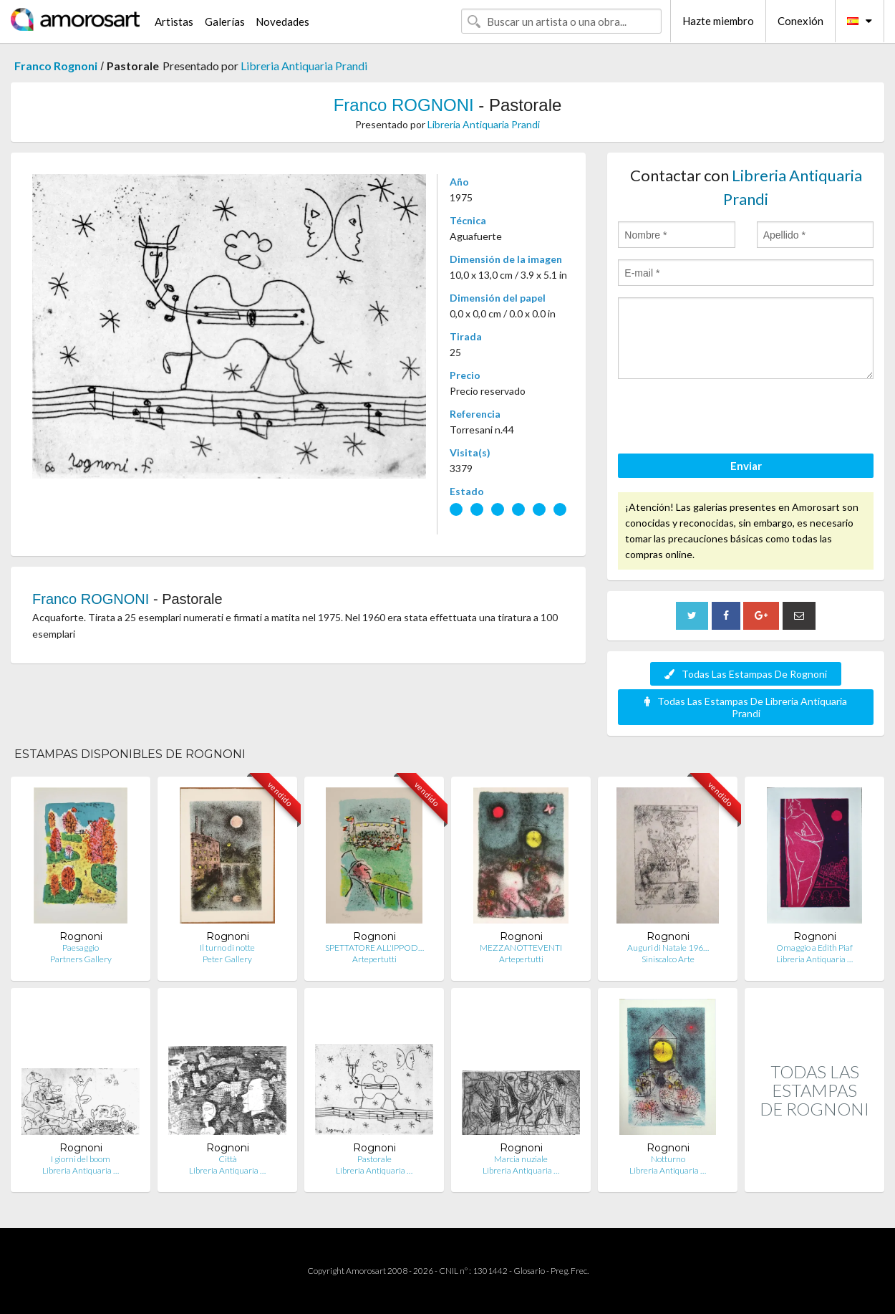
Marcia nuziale (521, 1159)
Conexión (800, 20)
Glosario (529, 1270)
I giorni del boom (80, 1159)
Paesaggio (80, 947)
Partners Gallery (81, 959)
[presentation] (727, 418)
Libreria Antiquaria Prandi (304, 65)
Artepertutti (374, 959)
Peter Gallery (227, 959)
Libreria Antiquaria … (814, 959)
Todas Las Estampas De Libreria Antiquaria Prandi (745, 707)
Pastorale (374, 1159)
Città (227, 1159)
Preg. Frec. (570, 1270)
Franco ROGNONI (404, 105)
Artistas (174, 21)
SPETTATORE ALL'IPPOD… (374, 947)
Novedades (282, 21)
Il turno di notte (227, 947)
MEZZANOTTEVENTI (521, 947)
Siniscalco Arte (668, 959)
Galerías (225, 21)
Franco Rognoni (55, 65)
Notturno (668, 1159)
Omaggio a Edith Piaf (814, 947)
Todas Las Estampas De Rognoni (745, 674)
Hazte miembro (718, 20)
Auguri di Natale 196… (668, 947)
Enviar (746, 465)
